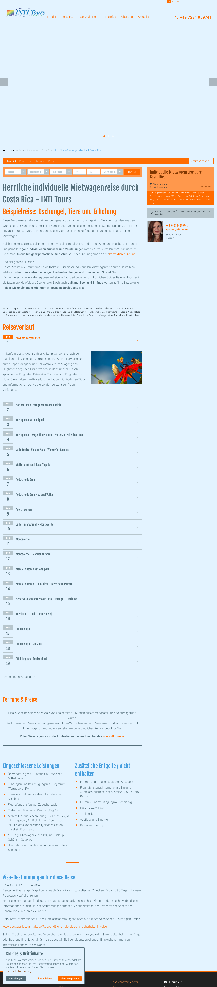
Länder (51, 16)
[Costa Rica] (46, 150)
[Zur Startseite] (25, 10)
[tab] (104, 136)
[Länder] (18, 150)
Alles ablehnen (44, 978)
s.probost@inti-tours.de (177, 229)
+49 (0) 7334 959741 (176, 225)
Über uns (127, 16)
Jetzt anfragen (200, 161)
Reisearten (68, 16)
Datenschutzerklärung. (19, 971)
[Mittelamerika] (32, 150)
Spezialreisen (88, 16)
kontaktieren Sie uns (122, 254)
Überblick (10, 161)
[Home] (9, 150)
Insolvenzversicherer (125, 982)
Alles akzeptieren (70, 978)
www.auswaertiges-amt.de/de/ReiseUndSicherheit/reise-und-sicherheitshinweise (55, 926)
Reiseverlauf (26, 161)
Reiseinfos (109, 16)
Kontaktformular (113, 736)
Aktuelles (144, 16)
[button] (4, 82)
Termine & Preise (45, 161)
